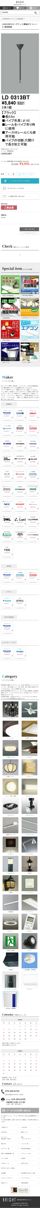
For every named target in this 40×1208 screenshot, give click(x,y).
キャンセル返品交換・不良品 (5, 1138)
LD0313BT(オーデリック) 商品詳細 (13, 19)
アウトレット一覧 (26, 1153)
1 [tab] (20, 255)
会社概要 (3, 1173)
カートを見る (4, 1158)
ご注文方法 (24, 1127)
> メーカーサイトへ (7, 420)
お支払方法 (4, 1132)
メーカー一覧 (24, 1143)
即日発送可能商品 (26, 1148)
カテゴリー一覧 (5, 1148)
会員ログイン (4, 1182)
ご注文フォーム (5, 1163)
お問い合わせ (24, 1163)
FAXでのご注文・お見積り (8, 1168)
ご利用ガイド (4, 1127)
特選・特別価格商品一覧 (7, 1153)
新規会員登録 (24, 1182)
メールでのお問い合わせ (18, 1110)
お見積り (23, 1158)
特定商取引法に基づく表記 (28, 1173)
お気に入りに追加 (25, 174)
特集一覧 (3, 1143)
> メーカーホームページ (29, 233)
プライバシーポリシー (7, 1178)
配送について (24, 1132)
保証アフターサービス (26, 1138)
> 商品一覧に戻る (29, 229)
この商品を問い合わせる (16, 196)
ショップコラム (25, 1178)
